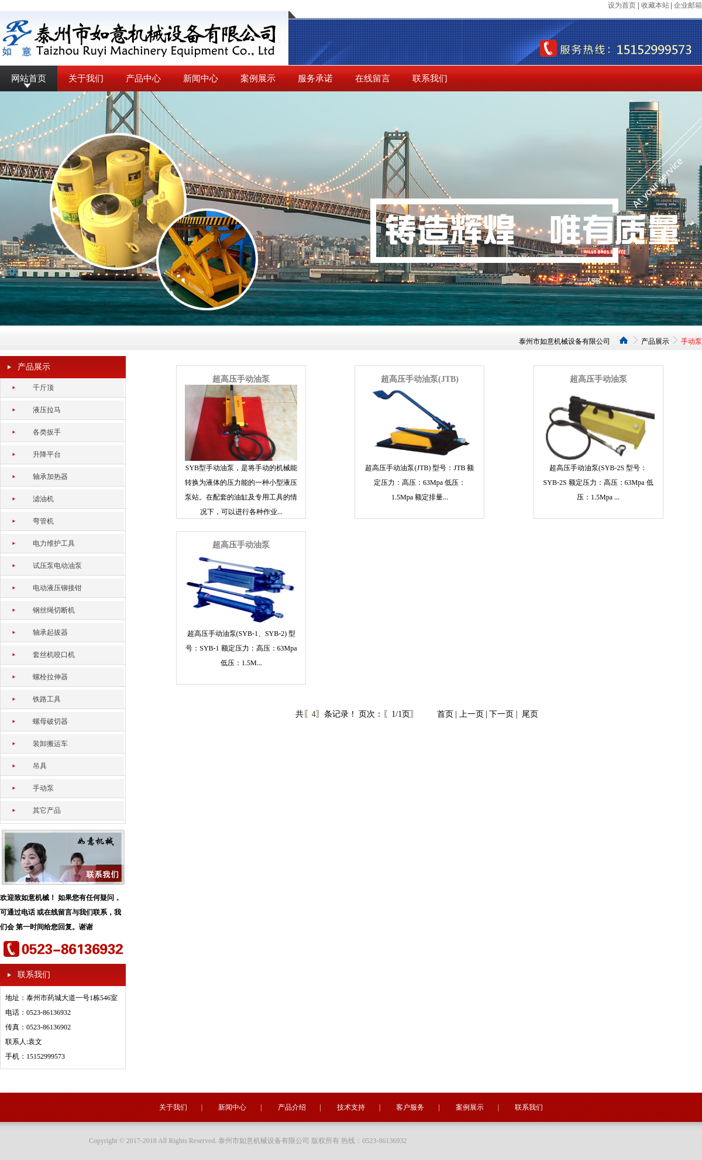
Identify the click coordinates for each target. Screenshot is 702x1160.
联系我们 (430, 78)
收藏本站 (655, 5)
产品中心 (143, 78)
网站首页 (28, 78)
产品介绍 (292, 1107)
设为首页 (622, 5)
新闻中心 (200, 78)
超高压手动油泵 (241, 379)
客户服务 (410, 1107)
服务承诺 (315, 78)
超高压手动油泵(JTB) (420, 379)
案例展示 (258, 78)
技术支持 (351, 1107)
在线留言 (372, 78)
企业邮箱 (688, 5)
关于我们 (86, 78)
